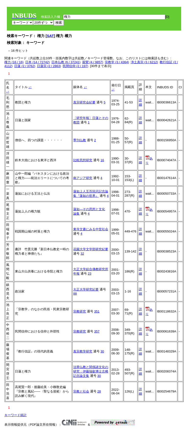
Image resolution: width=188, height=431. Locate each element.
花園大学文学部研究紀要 (90, 249)
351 (97, 311)
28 (99, 391)
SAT (50, 36)
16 (102, 160)
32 (82, 253)
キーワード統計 (15, 415)
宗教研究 (79, 311)
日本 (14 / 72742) (37, 62)
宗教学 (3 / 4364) (117, 62)
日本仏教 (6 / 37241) (66, 62)
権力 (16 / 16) (14, 62)
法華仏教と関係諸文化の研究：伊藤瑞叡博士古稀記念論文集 (90, 371)
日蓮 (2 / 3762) (24, 66)
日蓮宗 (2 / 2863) (49, 66)
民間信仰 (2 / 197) (75, 66)
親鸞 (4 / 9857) (92, 62)
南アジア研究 (82, 178)
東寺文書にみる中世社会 (90, 229)
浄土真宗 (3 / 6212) (144, 62)
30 (102, 351)
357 (97, 331)
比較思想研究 (82, 160)
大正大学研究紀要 (86, 289)
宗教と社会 (81, 391)
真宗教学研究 (82, 351)
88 (75, 293)
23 (89, 273)
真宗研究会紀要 (84, 102)
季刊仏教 (79, 140)
